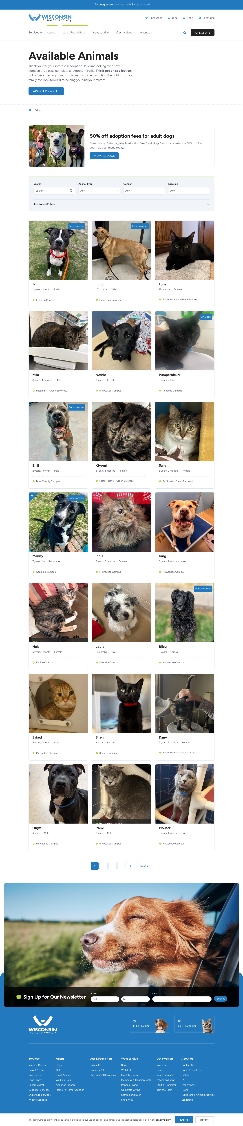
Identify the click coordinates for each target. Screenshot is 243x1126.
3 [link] (112, 866)
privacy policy (163, 1119)
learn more (142, 4)
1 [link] (94, 866)
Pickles (118, 823)
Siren (100, 737)
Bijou (163, 647)
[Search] (54, 190)
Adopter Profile (46, 91)
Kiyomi (101, 466)
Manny (37, 556)
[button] (99, 191)
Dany (163, 737)
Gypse (54, 642)
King (162, 556)
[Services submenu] (35, 32)
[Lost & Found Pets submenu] (75, 32)
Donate (204, 32)
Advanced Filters (44, 204)
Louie (100, 647)
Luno (100, 284)
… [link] (121, 866)
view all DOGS (104, 155)
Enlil (35, 466)
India (99, 556)
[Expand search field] (184, 32)
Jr (33, 284)
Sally (162, 466)
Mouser (164, 828)
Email (154, 993)
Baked (37, 737)
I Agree (184, 1119)
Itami (100, 828)
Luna (163, 284)
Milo (35, 375)
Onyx (36, 828)
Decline (204, 1119)
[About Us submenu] (147, 32)
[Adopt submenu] (52, 32)
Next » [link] (144, 866)
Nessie (101, 375)
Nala (36, 647)
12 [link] (131, 866)
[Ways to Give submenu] (102, 32)
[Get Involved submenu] (125, 32)
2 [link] (103, 866)
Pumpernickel (169, 375)
